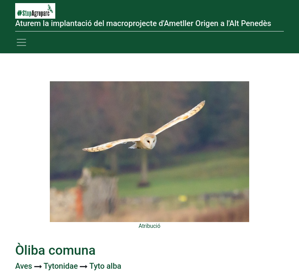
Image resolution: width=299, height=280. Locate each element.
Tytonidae (62, 266)
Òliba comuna (55, 250)
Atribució (149, 226)
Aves (24, 266)
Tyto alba (105, 266)
